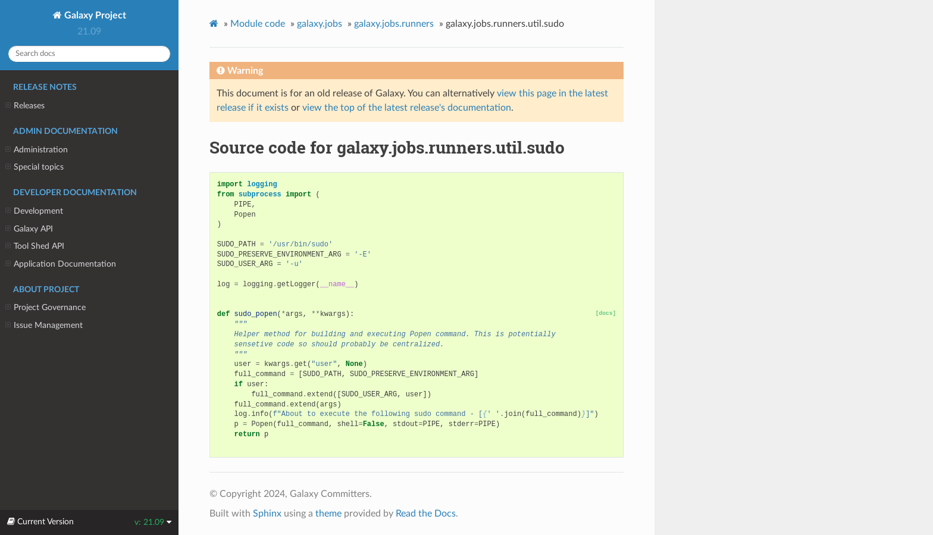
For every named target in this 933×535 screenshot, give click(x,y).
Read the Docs (426, 513)
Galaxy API (29, 229)
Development (34, 211)
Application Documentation (60, 264)
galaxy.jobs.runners (394, 24)
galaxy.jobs (319, 24)
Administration (36, 150)
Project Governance (45, 307)
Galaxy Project (94, 15)
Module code (257, 24)
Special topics (34, 167)
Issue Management (44, 325)
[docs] (606, 313)
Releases (25, 106)
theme (328, 513)
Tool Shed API (34, 246)
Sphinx (267, 513)
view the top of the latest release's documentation (406, 107)
